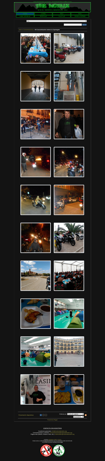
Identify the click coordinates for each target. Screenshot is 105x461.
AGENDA (51, 439)
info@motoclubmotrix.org (59, 431)
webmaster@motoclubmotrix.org (64, 434)
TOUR (59, 439)
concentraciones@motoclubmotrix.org (61, 432)
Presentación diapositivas (26, 415)
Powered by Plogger (52, 419)
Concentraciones (28, 29)
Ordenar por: (63, 414)
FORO (55, 439)
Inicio (20, 29)
